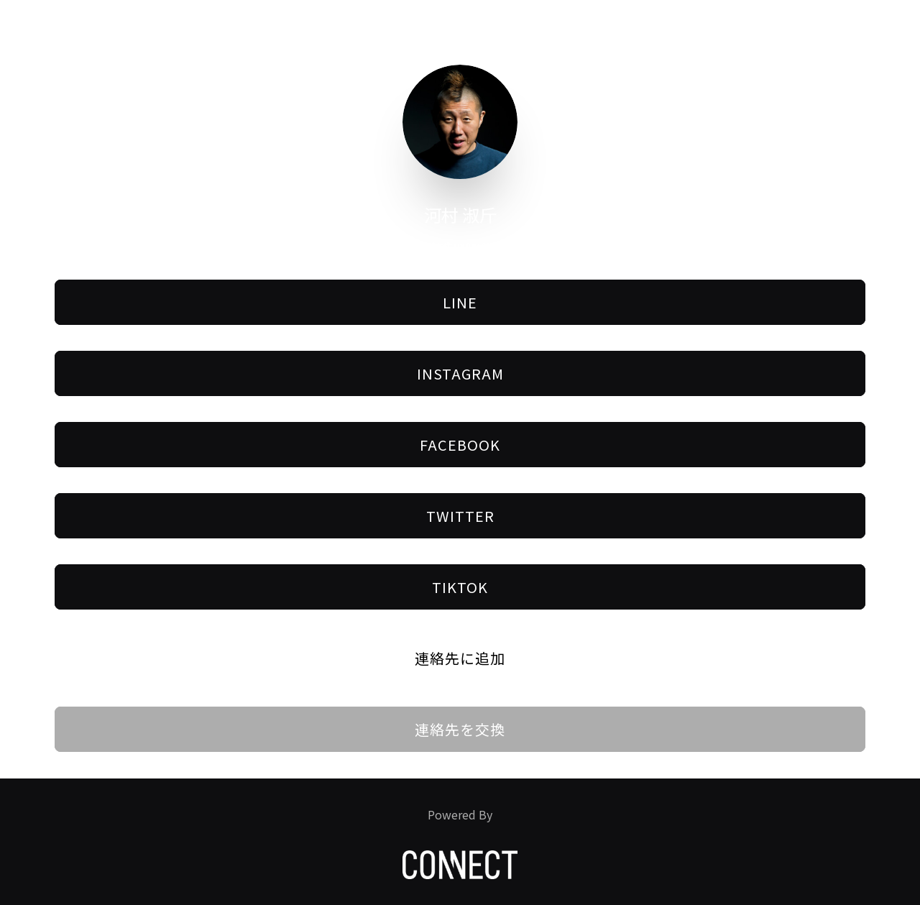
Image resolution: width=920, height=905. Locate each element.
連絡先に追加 (460, 658)
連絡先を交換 (460, 729)
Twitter (460, 515)
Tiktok (460, 586)
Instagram (460, 373)
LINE (460, 302)
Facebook (460, 444)
